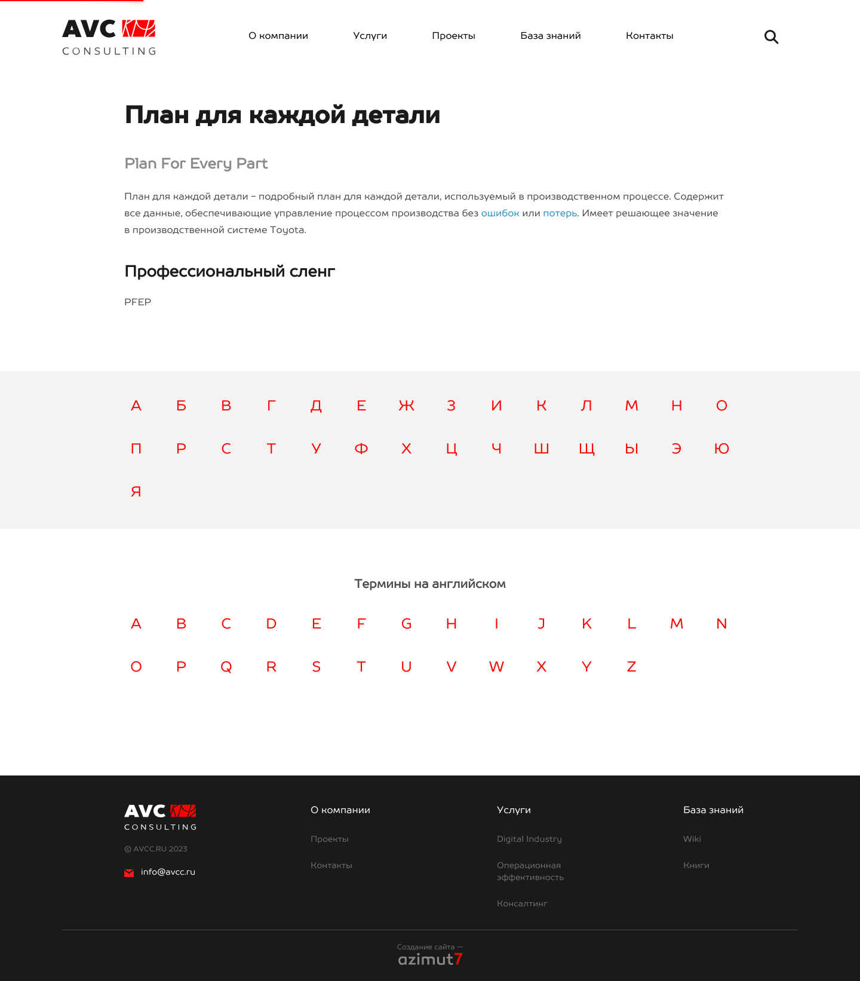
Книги (696, 866)
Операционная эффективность (530, 872)
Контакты (650, 36)
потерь (560, 214)
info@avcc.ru (159, 873)
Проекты (453, 36)
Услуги (370, 36)
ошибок (500, 214)
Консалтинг (522, 904)
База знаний (550, 36)
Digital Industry (529, 840)
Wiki (692, 840)
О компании (278, 36)
